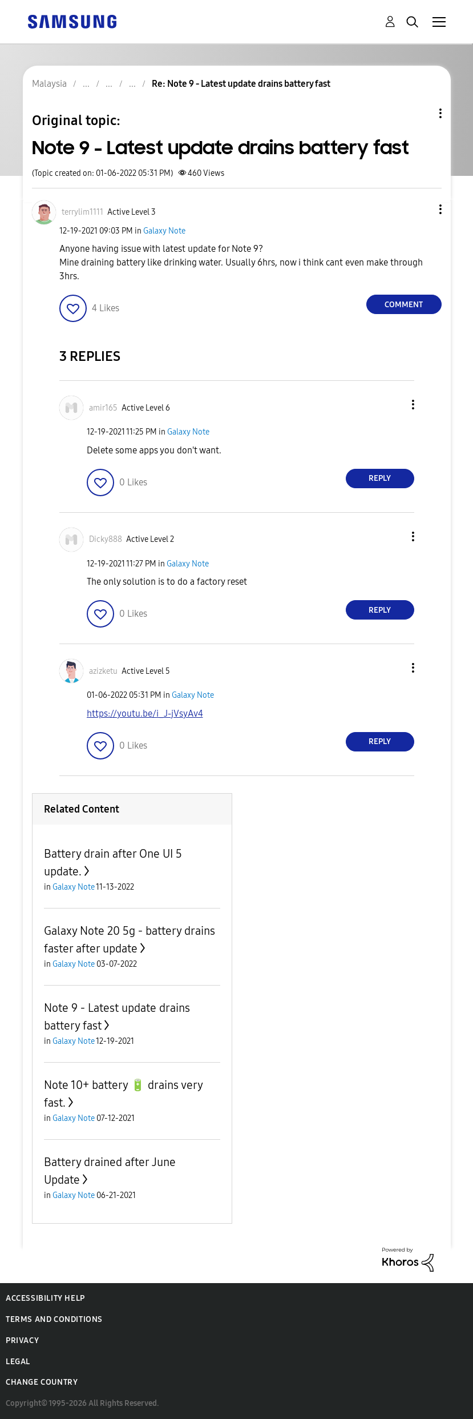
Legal (18, 1361)
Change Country (42, 1382)
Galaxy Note (164, 231)
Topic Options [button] (421, 113)
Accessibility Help (45, 1298)
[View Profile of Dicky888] (105, 539)
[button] (421, 209)
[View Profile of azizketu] (103, 671)
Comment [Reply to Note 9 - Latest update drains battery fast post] (404, 304)
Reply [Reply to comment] (380, 478)
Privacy (22, 1340)
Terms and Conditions (54, 1319)
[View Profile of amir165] (103, 408)
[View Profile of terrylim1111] (82, 212)
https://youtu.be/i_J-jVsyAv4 (145, 713)
